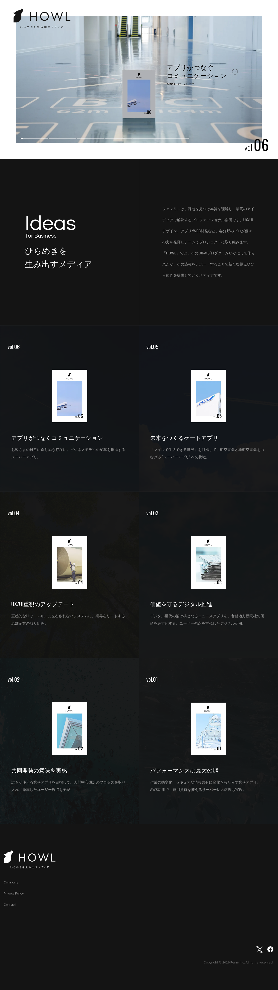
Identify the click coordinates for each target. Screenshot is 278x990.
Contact (10, 904)
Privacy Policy (14, 893)
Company (11, 882)
